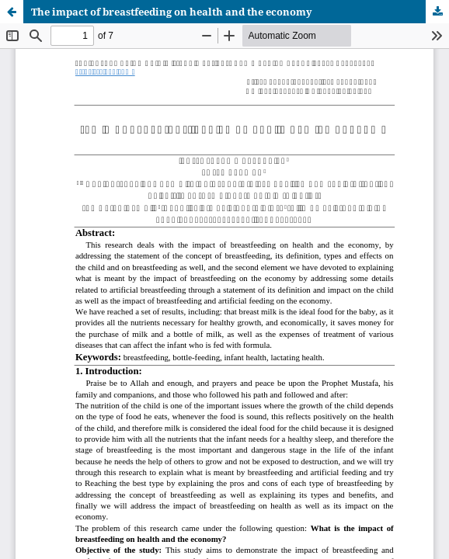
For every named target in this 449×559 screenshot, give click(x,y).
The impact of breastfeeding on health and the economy (171, 12)
